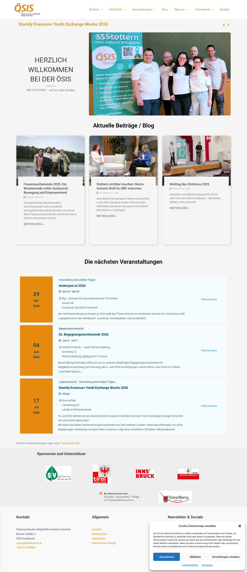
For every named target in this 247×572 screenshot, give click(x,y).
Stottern (103, 9)
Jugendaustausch (68, 382)
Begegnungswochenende (71, 328)
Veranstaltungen (149, 9)
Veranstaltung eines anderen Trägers (77, 280)
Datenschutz (99, 534)
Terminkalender (70, 443)
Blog (169, 9)
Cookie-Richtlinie (190, 565)
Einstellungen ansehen (226, 557)
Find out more (209, 299)
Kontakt (225, 9)
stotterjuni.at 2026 (72, 286)
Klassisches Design (104, 543)
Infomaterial (206, 9)
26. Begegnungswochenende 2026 (84, 334)
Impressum (207, 565)
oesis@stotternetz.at (29, 543)
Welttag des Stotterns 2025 (189, 184)
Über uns (184, 9)
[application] (108, 9)
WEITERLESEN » (34, 224)
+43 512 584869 (25, 547)
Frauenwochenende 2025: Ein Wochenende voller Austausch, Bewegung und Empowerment (46, 188)
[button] (240, 526)
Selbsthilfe (124, 9)
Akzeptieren (166, 557)
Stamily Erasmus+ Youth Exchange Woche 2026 (63, 24)
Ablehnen (195, 557)
